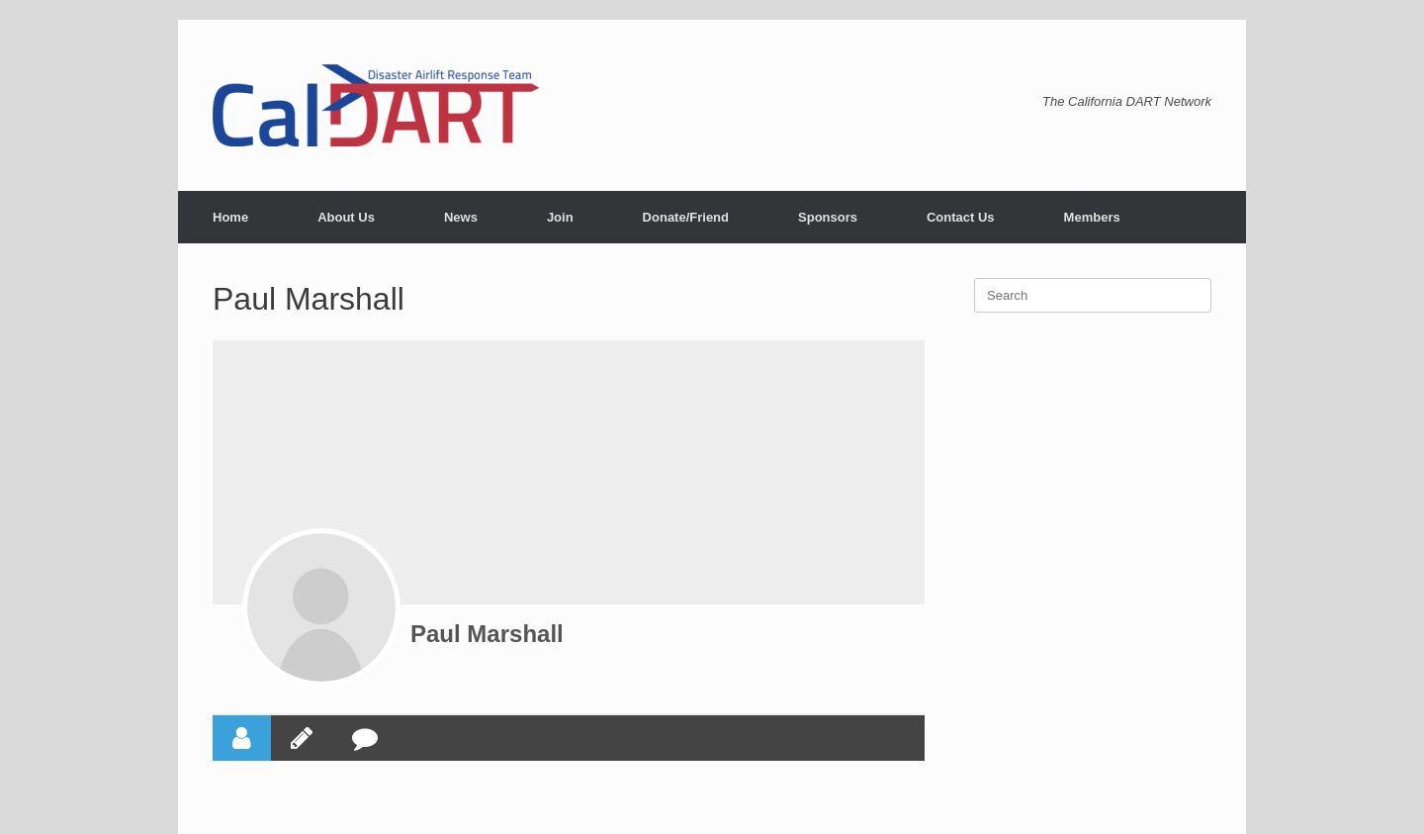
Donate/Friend (686, 217)
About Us (346, 217)
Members (1092, 217)
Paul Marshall (487, 633)
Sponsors (827, 217)
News (461, 217)
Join (560, 217)
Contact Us (961, 217)
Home (230, 217)
